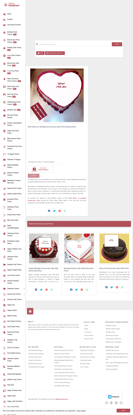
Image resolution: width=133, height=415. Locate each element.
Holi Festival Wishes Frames (63, 366)
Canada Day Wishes (112, 366)
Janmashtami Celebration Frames (65, 357)
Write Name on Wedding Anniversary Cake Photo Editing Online (52, 127)
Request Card (88, 339)
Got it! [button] (123, 410)
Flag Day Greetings (112, 369)
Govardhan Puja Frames (62, 386)
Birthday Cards (110, 332)
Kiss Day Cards (85, 363)
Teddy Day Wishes (86, 360)
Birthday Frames (111, 325)
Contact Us (88, 332)
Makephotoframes (62, 399)
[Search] (74, 44)
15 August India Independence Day (117, 354)
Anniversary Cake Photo (54, 53)
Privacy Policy (88, 335)
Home (40, 53)
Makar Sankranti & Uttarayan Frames (66, 376)
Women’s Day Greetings (36, 354)
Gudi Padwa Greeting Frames (63, 369)
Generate (33, 175)
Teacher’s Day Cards (35, 357)
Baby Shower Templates (113, 342)
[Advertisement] (79, 19)
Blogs (86, 329)
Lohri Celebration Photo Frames (64, 372)
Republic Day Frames (112, 350)
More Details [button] (81, 411)
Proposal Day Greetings (87, 357)
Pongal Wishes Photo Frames (63, 379)
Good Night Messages (36, 350)
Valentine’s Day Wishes (87, 350)
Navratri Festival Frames (62, 354)
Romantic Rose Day (86, 354)
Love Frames (84, 367)
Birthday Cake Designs (113, 329)
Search (117, 44)
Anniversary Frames (112, 335)
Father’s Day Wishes (35, 360)
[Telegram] (113, 397)
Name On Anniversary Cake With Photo (114, 268)
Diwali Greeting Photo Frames (63, 350)
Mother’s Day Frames (35, 363)
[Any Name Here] (47, 162)
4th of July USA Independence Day (117, 363)
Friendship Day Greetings (36, 367)
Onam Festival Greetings (62, 382)
